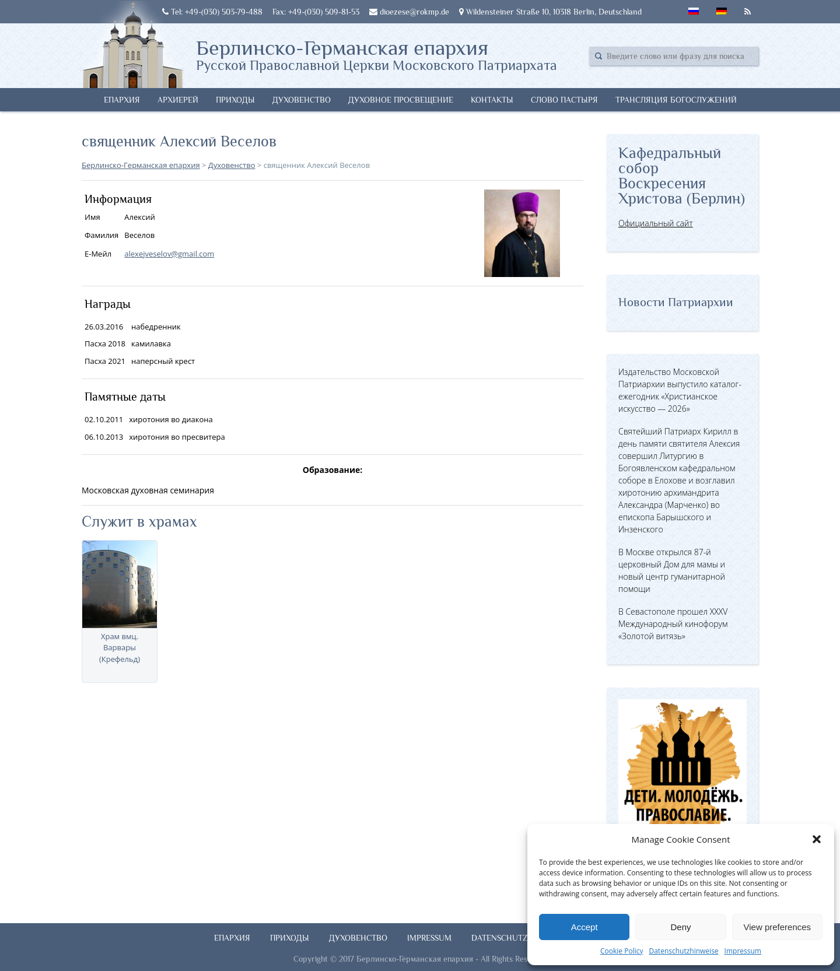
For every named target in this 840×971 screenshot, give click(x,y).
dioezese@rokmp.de (409, 11)
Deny (680, 927)
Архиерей (178, 99)
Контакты (492, 99)
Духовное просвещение (400, 99)
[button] (816, 839)
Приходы (235, 99)
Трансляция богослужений (676, 99)
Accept (584, 927)
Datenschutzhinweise (683, 951)
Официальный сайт (655, 223)
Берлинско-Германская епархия (376, 54)
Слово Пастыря (564, 99)
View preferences (777, 927)
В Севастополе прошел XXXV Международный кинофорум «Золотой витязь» (672, 624)
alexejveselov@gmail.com (169, 253)
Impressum (742, 951)
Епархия (122, 99)
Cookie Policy (621, 951)
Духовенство (301, 99)
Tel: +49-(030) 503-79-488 (212, 11)
